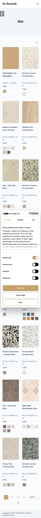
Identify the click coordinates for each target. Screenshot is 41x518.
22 (18, 503)
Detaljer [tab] (20, 220)
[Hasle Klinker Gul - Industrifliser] (11, 58)
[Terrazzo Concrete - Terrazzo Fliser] (30, 449)
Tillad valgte (20, 295)
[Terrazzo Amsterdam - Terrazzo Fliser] (11, 336)
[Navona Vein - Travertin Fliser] (11, 449)
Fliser (5, 86)
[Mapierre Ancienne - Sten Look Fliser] (11, 112)
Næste (33, 497)
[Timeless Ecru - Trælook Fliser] (30, 112)
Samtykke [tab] (7, 220)
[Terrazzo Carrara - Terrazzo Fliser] (30, 58)
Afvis (20, 302)
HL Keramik (10, 3)
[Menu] (38, 4)
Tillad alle (20, 288)
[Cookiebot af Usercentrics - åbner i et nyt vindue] (29, 213)
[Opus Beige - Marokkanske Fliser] (30, 391)
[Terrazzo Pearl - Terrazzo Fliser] (30, 336)
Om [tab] (33, 220)
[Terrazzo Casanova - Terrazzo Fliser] (30, 170)
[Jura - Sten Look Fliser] (11, 170)
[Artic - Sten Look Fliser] (11, 391)
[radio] (4, 91)
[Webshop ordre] (37, 42)
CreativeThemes (8, 515)
